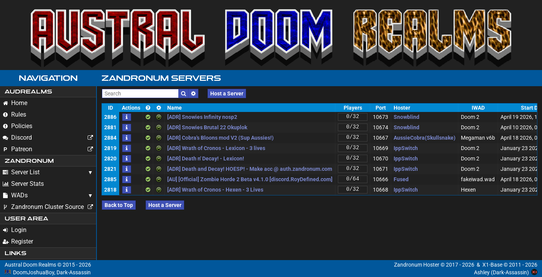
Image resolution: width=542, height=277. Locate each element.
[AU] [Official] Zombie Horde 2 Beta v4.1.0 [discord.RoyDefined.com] (250, 179)
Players (353, 108)
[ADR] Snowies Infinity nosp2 (202, 117)
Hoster (402, 108)
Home (15, 103)
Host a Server (226, 93)
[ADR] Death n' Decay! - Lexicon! (205, 158)
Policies (17, 126)
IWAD (478, 108)
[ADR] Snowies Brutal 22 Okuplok (207, 127)
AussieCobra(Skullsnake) (425, 138)
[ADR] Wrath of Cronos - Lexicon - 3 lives (216, 148)
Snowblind (406, 117)
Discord (49, 137)
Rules (14, 114)
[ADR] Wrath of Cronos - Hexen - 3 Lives (215, 190)
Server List (21, 172)
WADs (15, 195)
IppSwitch (406, 148)
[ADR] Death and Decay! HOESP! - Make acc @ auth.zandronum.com (249, 169)
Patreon (49, 149)
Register (18, 241)
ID (110, 108)
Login (15, 230)
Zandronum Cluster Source (49, 207)
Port (381, 108)
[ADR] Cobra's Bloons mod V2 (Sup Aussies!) (220, 138)
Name (174, 108)
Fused (401, 179)
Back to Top (119, 205)
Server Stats (23, 183)
